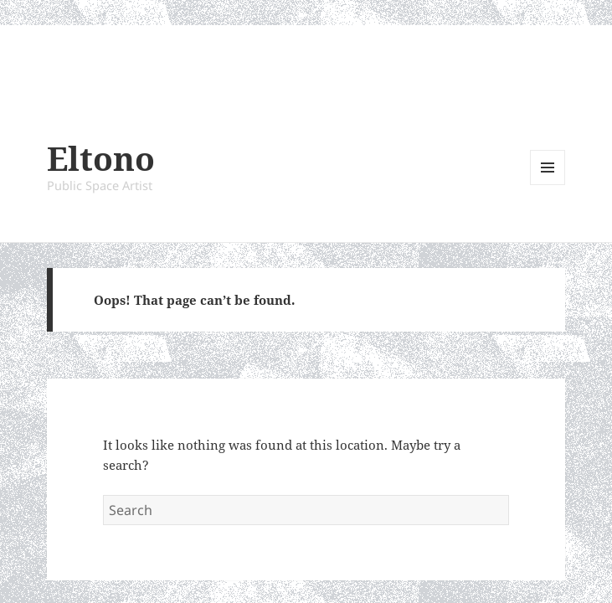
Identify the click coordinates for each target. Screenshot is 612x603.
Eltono (101, 158)
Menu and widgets (548, 184)
